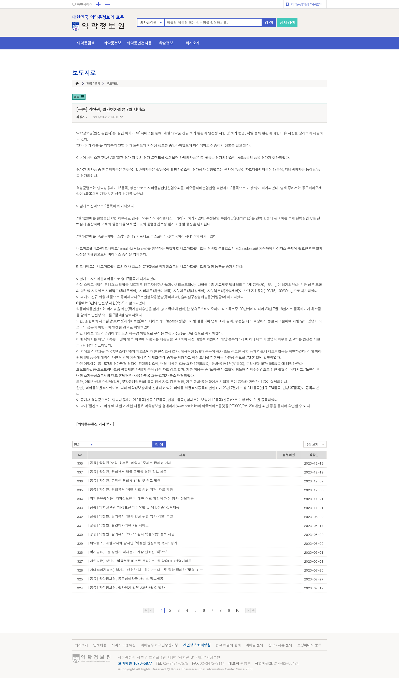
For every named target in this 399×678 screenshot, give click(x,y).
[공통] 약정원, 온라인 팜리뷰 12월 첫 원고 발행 (124, 480)
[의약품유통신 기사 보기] (95, 424)
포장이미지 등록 (309, 644)
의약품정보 (112, 43)
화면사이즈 (84, 4)
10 (237, 610)
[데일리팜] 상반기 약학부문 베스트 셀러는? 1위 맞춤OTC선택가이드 (140, 561)
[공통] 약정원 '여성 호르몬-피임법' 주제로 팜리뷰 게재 (130, 462)
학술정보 (166, 43)
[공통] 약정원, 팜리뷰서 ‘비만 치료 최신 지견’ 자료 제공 (130, 489)
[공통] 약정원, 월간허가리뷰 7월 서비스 (118, 525)
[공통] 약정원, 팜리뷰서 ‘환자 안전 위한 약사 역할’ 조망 (130, 516)
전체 (77, 444)
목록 (76, 96)
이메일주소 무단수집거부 (159, 644)
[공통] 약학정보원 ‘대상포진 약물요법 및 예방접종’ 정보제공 (134, 507)
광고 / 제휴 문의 (280, 644)
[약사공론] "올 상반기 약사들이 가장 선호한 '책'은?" (128, 552)
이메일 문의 (254, 644)
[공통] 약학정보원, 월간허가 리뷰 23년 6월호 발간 (126, 587)
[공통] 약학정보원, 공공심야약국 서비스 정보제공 (125, 578)
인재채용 (99, 644)
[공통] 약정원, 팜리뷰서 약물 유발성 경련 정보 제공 (127, 471)
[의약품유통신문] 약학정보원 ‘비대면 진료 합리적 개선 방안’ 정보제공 (141, 498)
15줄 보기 (311, 444)
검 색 (268, 22)
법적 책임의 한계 (228, 644)
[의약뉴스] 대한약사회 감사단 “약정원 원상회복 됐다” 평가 (132, 543)
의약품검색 (148, 22)
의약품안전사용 (139, 43)
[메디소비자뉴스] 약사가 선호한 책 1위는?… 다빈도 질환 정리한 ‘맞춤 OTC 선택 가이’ (146, 569)
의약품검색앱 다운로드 (306, 4)
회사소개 (193, 43)
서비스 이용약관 (123, 644)
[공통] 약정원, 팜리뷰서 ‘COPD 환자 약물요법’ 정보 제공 (131, 534)
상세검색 (287, 22)
